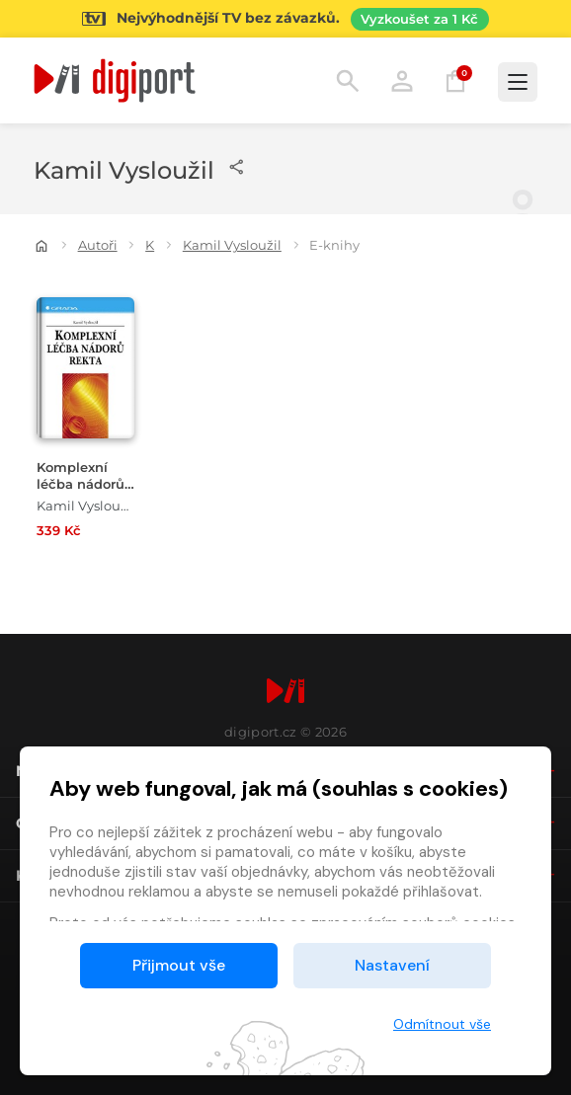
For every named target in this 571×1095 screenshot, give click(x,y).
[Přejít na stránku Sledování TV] (285, 19)
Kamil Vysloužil (232, 245)
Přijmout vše (178, 965)
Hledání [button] (348, 81)
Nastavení (392, 965)
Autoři (98, 245)
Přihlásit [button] (402, 81)
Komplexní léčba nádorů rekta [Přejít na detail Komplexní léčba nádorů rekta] (80, 484)
